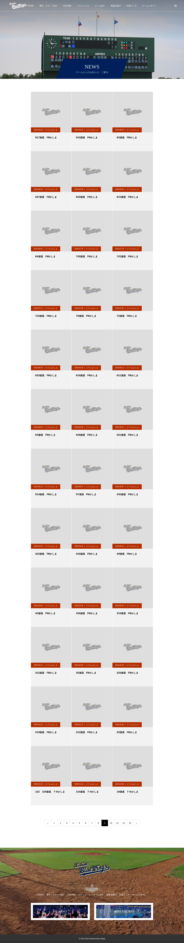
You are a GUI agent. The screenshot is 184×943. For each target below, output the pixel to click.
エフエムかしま (51, 130)
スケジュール (83, 6)
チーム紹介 (100, 6)
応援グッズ (131, 6)
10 (111, 823)
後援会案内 (116, 6)
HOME (31, 6)
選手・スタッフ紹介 (48, 6)
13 (130, 823)
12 (124, 823)
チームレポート (149, 6)
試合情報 (67, 6)
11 (117, 823)
